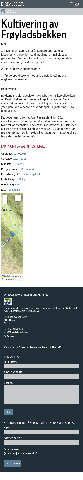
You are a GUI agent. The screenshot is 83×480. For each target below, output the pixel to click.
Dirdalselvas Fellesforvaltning (30, 294)
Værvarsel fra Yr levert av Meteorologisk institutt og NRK (39, 349)
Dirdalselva (15, 4)
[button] (12, 234)
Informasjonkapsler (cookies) (27, 461)
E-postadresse (14, 445)
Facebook (12, 336)
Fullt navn (12, 366)
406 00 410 (19, 329)
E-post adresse (15, 376)
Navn (7, 435)
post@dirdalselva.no (24, 332)
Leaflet (7, 276)
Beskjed (9, 386)
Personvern (15, 456)
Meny (72, 2)
